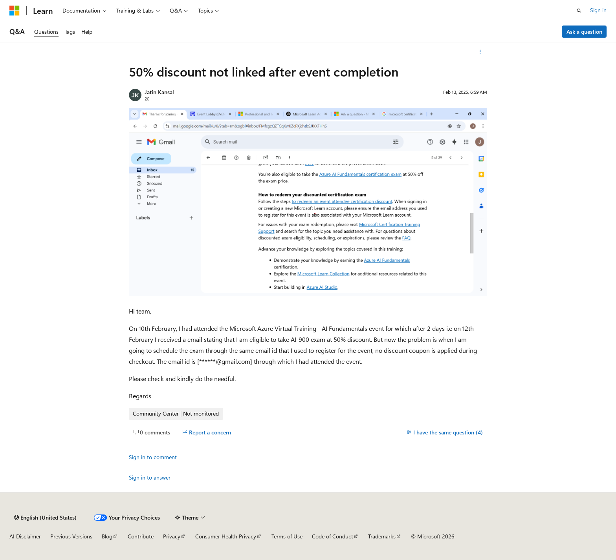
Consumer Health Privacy (225, 536)
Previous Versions (71, 536)
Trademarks (382, 536)
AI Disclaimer (25, 536)
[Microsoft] (14, 10)
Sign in (598, 10)
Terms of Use (286, 536)
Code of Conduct (332, 536)
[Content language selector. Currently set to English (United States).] (45, 517)
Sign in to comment (153, 457)
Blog (107, 536)
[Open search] (579, 11)
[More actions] (480, 52)
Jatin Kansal (159, 92)
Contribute (141, 536)
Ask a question (584, 31)
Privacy (171, 536)
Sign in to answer (149, 477)
